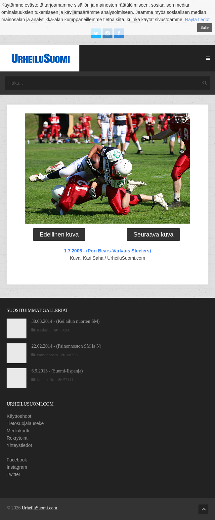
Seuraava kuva (153, 234)
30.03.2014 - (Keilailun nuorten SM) (65, 321)
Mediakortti (18, 430)
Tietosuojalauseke (25, 423)
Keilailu (44, 329)
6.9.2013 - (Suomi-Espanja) (57, 370)
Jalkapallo (45, 379)
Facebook (17, 459)
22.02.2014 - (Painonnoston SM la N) (66, 346)
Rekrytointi (17, 438)
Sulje (204, 27)
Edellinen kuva (59, 234)
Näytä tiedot (197, 19)
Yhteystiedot (19, 445)
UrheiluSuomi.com (39, 507)
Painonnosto (47, 354)
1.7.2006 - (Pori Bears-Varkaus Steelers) (107, 250)
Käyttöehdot (19, 416)
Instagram (17, 467)
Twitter (13, 474)
